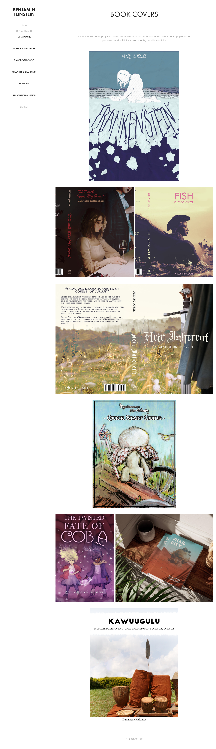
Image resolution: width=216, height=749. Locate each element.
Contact (24, 107)
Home (24, 25)
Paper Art (24, 83)
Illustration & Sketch (24, 95)
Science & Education (24, 48)
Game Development (24, 60)
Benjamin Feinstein (24, 12)
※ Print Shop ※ (24, 31)
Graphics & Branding (24, 72)
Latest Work (24, 37)
